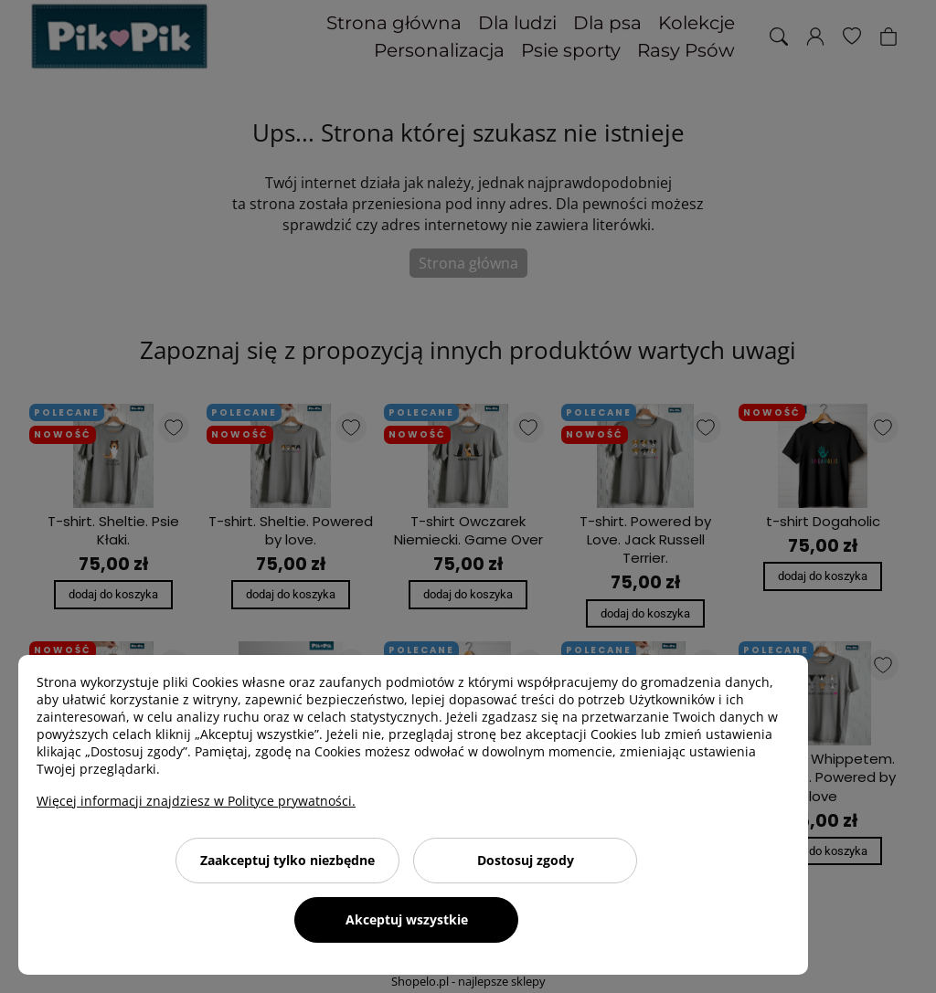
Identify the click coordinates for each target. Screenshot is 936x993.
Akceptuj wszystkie (407, 919)
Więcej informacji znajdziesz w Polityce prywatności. (196, 800)
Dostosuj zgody (525, 860)
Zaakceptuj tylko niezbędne (287, 860)
